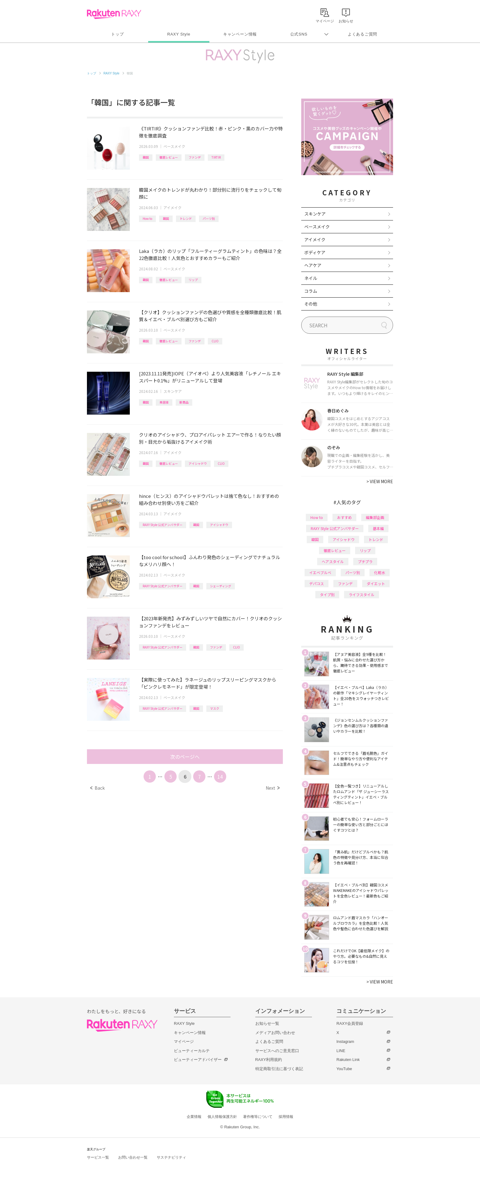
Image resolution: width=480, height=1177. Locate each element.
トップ (117, 34)
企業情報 (194, 1117)
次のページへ (185, 756)
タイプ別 (327, 594)
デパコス (316, 583)
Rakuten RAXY (114, 14)
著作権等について (257, 1117)
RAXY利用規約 (268, 1059)
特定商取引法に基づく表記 (279, 1068)
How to (147, 218)
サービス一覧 (98, 1157)
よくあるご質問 (362, 34)
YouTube (344, 1068)
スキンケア (172, 391)
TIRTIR (216, 157)
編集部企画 (375, 517)
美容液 (164, 402)
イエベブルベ (320, 572)
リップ (193, 279)
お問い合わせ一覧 (133, 1157)
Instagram (345, 1041)
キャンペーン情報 (240, 34)
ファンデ (195, 157)
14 (220, 776)
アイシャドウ (198, 463)
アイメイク (172, 207)
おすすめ (344, 517)
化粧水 (379, 572)
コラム (310, 291)
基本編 (378, 528)
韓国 (146, 157)
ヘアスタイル (333, 561)
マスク (214, 708)
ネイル (310, 278)
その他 (310, 304)
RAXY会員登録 (349, 1023)
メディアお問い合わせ (275, 1032)
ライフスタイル (361, 594)
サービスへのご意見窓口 (277, 1050)
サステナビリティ (171, 1157)
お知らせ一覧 (267, 1023)
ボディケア (314, 252)
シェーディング (220, 586)
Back (97, 788)
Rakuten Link (348, 1059)
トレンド (186, 218)
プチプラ (365, 561)
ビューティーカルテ (192, 1050)
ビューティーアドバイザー (198, 1059)
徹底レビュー (168, 157)
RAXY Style (178, 34)
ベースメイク (174, 146)
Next (272, 788)
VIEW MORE (379, 481)
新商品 (184, 402)
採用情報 (286, 1117)
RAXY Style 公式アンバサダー (162, 524)
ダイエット (376, 583)
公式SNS (299, 34)
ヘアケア (312, 265)
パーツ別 (209, 218)
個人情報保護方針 (222, 1117)
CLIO (215, 341)
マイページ (184, 1041)
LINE (340, 1050)
